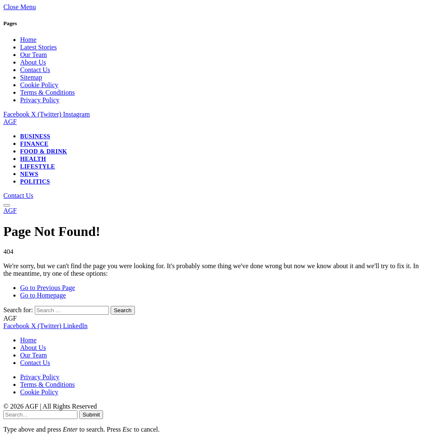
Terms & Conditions (47, 92)
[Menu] (6, 205)
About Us (33, 62)
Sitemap (31, 77)
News (29, 174)
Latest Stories (38, 47)
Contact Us (35, 69)
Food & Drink (43, 151)
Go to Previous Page (47, 287)
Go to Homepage (43, 295)
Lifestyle (37, 166)
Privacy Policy (39, 100)
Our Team (33, 54)
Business (35, 136)
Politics (35, 181)
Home (28, 39)
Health (33, 158)
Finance (34, 143)
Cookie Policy (39, 84)
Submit (91, 415)
